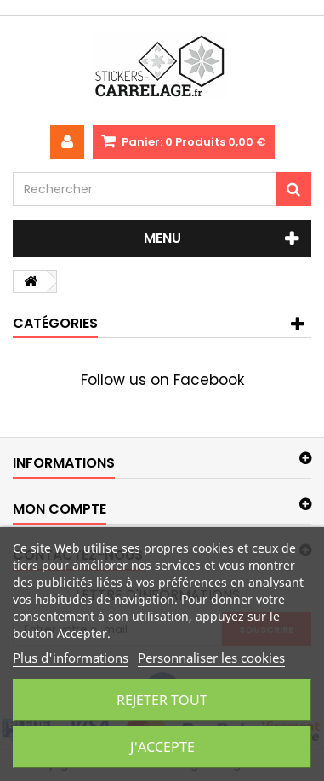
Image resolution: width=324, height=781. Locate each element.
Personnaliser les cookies (211, 657)
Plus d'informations (70, 657)
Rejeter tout (162, 700)
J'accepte (162, 747)
